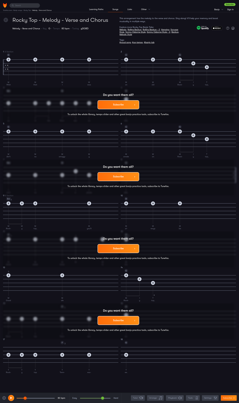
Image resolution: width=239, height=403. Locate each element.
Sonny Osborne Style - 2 (158, 32)
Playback (175, 398)
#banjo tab (149, 42)
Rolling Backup (134, 29)
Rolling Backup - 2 (151, 29)
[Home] (5, 5)
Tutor (138, 398)
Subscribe (230, 4)
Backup (174, 32)
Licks (129, 9)
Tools (193, 398)
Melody (123, 29)
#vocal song (125, 42)
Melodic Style (126, 34)
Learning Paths (96, 9)
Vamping (165, 29)
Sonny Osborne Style (135, 32)
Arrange (155, 398)
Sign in (230, 9)
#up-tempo (137, 42)
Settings (210, 398)
